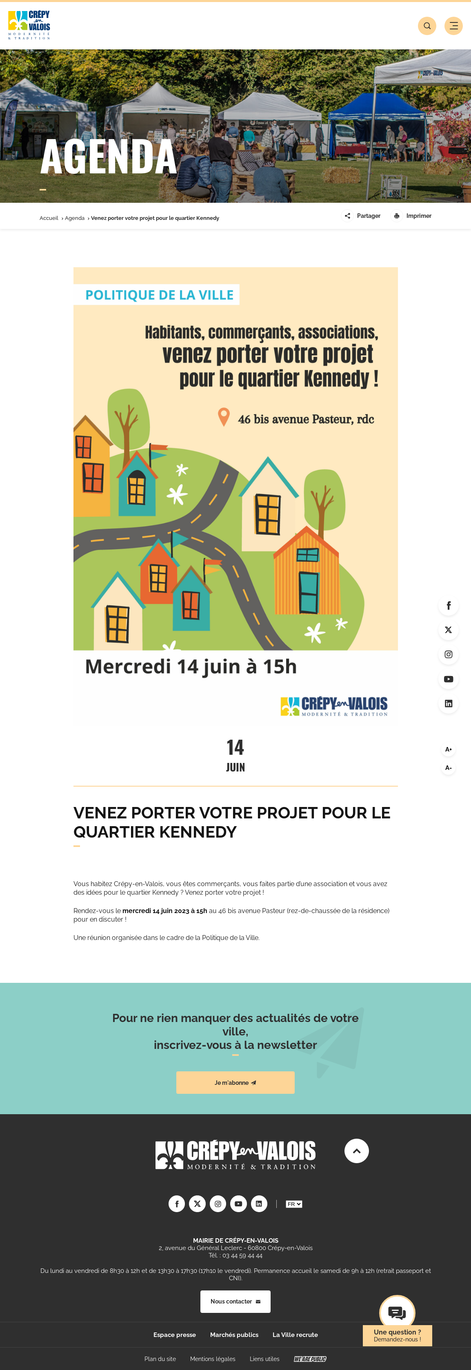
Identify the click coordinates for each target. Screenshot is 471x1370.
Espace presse (174, 1334)
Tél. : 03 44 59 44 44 (235, 1255)
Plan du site (160, 1358)
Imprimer (410, 215)
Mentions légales (213, 1358)
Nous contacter (235, 1301)
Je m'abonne (235, 1083)
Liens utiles (265, 1358)
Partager (360, 215)
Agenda (74, 218)
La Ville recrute (295, 1334)
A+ (448, 749)
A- (448, 767)
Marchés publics (234, 1334)
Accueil (49, 218)
